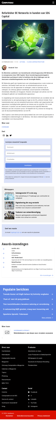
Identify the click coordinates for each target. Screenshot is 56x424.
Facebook (34, 392)
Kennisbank (6, 354)
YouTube (34, 403)
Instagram (34, 406)
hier (44, 177)
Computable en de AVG (9, 396)
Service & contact (7, 399)
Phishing (5, 376)
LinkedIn (33, 399)
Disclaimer (9, 416)
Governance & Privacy (21, 330)
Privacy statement (44, 416)
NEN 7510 (5, 383)
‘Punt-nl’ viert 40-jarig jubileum (16, 299)
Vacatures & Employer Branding (38, 362)
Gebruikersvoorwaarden (25, 416)
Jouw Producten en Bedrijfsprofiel (39, 354)
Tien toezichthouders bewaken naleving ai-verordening (26, 304)
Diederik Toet (13, 68)
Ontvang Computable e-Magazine (13, 365)
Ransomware (6, 379)
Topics (4, 372)
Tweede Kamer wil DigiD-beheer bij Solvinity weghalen (26, 294)
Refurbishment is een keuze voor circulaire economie (33, 333)
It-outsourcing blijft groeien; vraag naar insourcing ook (26, 309)
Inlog (3, 406)
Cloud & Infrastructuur (35, 62)
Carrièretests (6, 351)
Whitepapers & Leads (35, 358)
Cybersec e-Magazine (9, 369)
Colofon (4, 392)
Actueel (22, 62)
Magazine (5, 362)
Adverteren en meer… (35, 351)
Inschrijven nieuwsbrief (9, 403)
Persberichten (32, 365)
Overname (5, 127)
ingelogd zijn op (16, 232)
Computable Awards (8, 358)
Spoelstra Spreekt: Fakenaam (15, 314)
